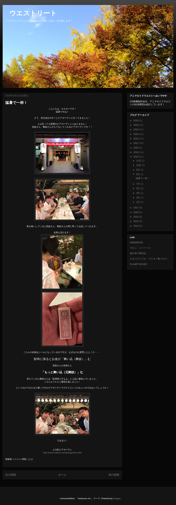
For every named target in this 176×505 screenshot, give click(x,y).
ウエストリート (30, 13)
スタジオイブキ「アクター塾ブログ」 (149, 258)
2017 (136, 207)
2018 (136, 156)
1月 (138, 202)
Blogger (117, 498)
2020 (136, 147)
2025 (136, 125)
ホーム (62, 474)
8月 (138, 174)
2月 (138, 197)
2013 (136, 226)
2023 (136, 134)
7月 (138, 184)
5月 (138, 188)
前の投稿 (114, 474)
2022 (136, 138)
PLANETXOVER (138, 264)
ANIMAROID (136, 242)
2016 (136, 212)
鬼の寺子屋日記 (138, 253)
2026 (136, 120)
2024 (136, 129)
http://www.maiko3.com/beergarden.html (62, 452)
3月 (138, 193)
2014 (136, 221)
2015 (136, 216)
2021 (136, 143)
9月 (138, 169)
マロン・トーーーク (140, 248)
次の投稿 (10, 474)
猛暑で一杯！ (143, 178)
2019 (136, 152)
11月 (139, 160)
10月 (139, 165)
